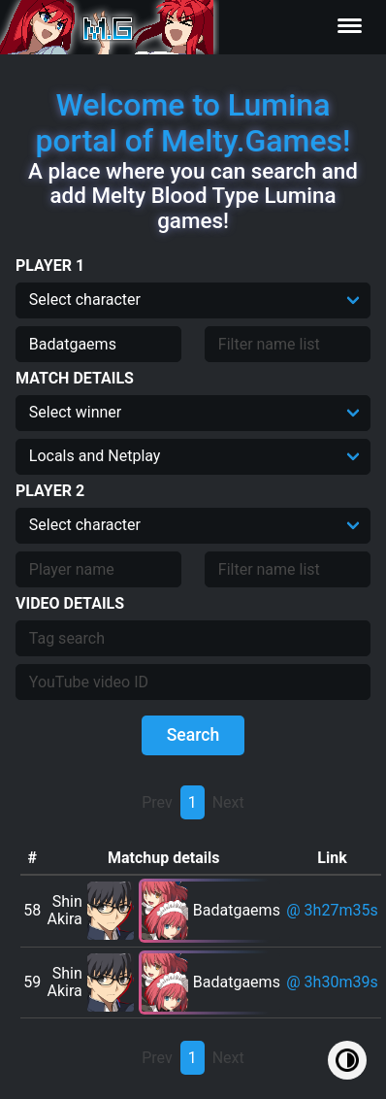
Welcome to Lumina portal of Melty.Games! (192, 122)
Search (193, 735)
